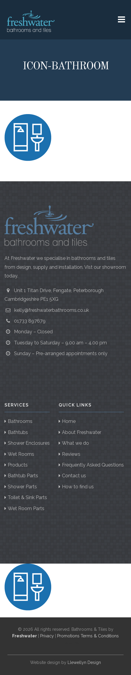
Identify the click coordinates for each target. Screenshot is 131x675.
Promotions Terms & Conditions (88, 635)
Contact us (74, 475)
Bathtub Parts (23, 475)
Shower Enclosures (29, 443)
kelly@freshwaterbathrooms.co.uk (51, 310)
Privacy (47, 635)
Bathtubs (18, 432)
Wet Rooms (21, 454)
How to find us (78, 487)
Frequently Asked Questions (93, 465)
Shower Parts (22, 487)
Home (69, 421)
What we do (75, 443)
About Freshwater (81, 432)
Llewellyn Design (84, 662)
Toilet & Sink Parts (27, 497)
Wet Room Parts (26, 508)
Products (18, 465)
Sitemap (73, 642)
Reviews (71, 454)
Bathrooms (20, 421)
